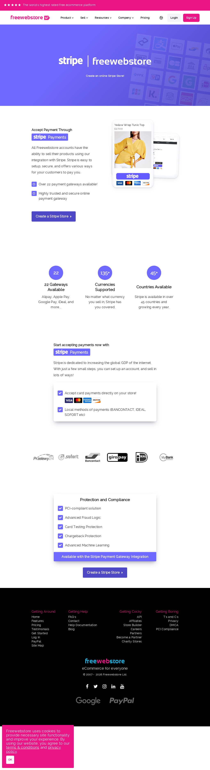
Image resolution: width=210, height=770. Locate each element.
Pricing (145, 17)
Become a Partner (129, 637)
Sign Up (191, 17)
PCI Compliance (167, 629)
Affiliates (135, 621)
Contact (73, 621)
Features (38, 621)
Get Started (40, 633)
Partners (136, 633)
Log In (36, 637)
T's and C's (170, 617)
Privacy (173, 621)
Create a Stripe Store (54, 216)
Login (174, 17)
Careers (136, 629)
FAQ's (72, 617)
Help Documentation (82, 625)
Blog (71, 629)
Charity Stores (132, 641)
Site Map (38, 645)
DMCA (174, 625)
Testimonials (40, 629)
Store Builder (132, 625)
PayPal (36, 641)
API (139, 617)
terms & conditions (22, 747)
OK (10, 759)
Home (36, 617)
